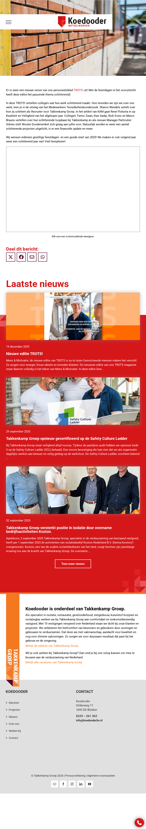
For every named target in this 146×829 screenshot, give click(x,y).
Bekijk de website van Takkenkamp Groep (51, 646)
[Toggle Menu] (8, 22)
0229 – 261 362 (86, 716)
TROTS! (78, 90)
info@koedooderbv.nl (89, 720)
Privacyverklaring (75, 775)
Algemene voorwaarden (101, 775)
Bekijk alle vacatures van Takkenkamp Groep (53, 662)
